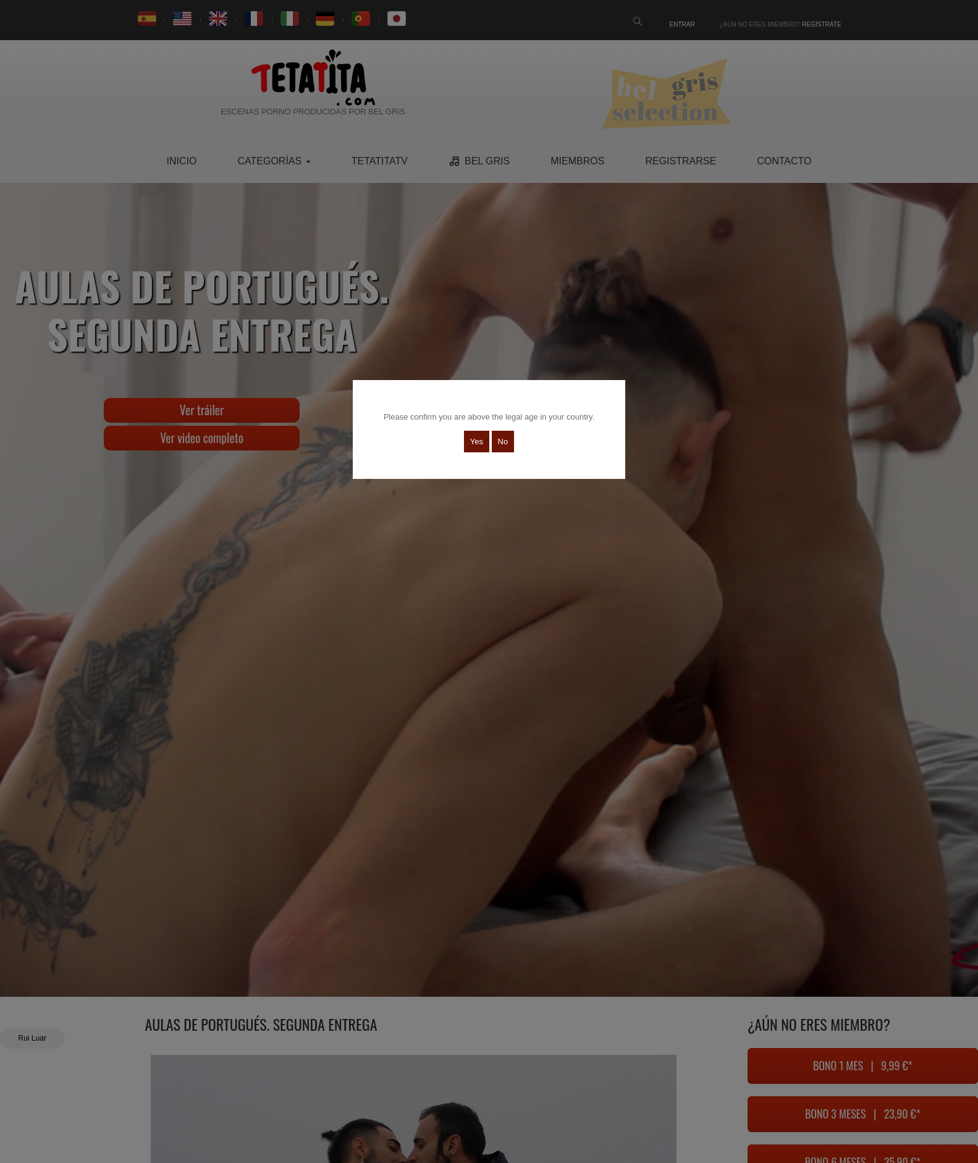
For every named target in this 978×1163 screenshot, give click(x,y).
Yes (476, 441)
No (503, 441)
